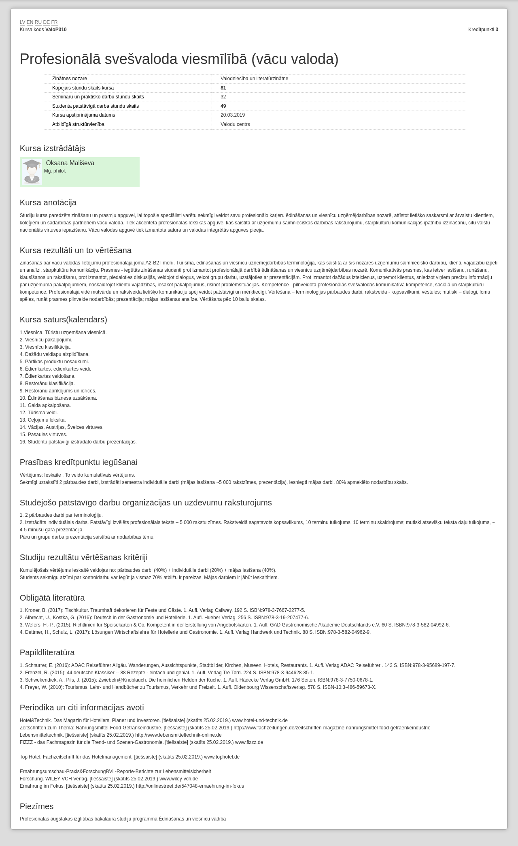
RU (38, 22)
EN (30, 22)
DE (46, 22)
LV (22, 22)
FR (54, 22)
